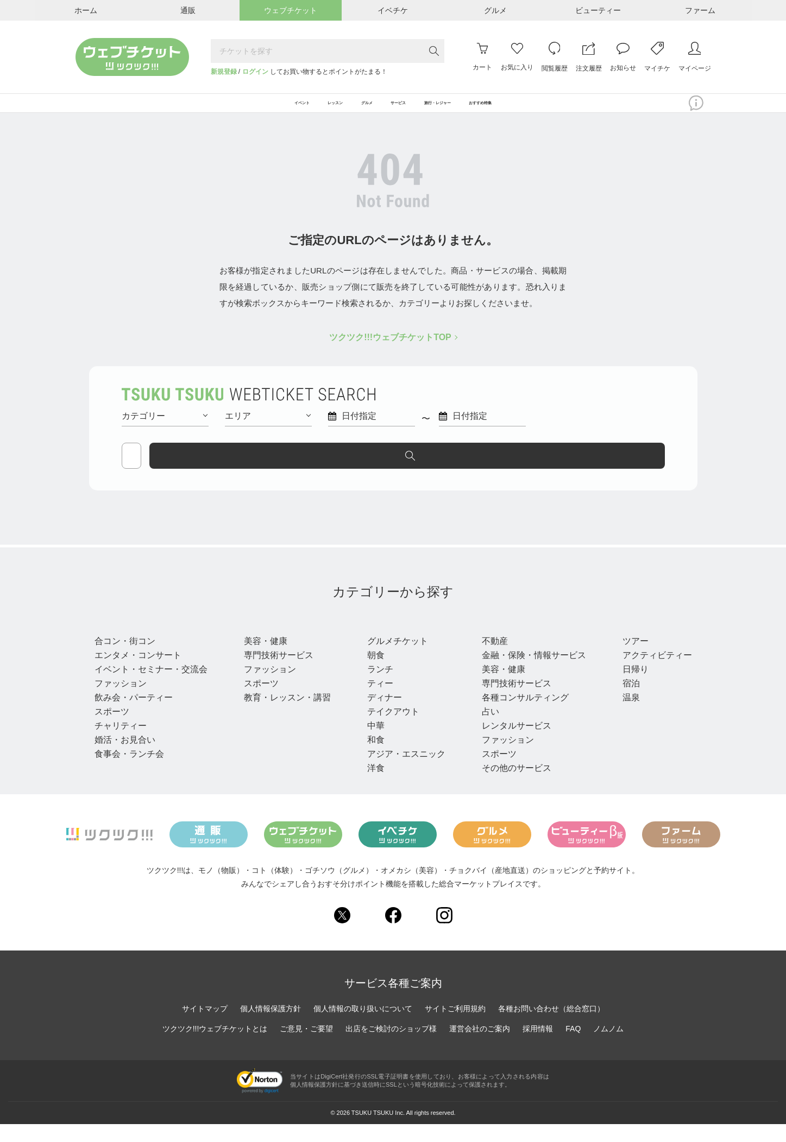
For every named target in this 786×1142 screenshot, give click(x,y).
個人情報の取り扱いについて (362, 1026)
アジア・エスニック (403, 771)
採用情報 (538, 1046)
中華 (372, 743)
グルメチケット (394, 658)
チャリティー (121, 743)
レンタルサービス (511, 743)
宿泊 (624, 700)
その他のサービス (511, 785)
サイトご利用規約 (455, 1026)
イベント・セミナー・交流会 (151, 686)
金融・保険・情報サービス (529, 672)
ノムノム (608, 1046)
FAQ (573, 1046)
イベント (116, 638)
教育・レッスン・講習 (285, 714)
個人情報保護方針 (270, 1026)
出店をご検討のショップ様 (391, 1046)
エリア (268, 428)
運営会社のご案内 (479, 1046)
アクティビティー (651, 672)
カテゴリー (164, 428)
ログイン (255, 71)
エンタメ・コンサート (138, 672)
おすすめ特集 (556, 109)
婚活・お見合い (125, 757)
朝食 (372, 672)
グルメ (380, 638)
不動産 (490, 658)
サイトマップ (205, 1026)
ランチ (377, 686)
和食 (372, 757)
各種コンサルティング (520, 714)
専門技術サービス (277, 672)
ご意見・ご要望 (306, 1046)
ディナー (381, 714)
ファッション (121, 700)
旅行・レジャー (654, 638)
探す (619, 468)
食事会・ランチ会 (129, 771)
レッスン (264, 638)
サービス (498, 638)
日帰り (629, 686)
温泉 (624, 714)
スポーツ (112, 728)
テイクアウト (390, 728)
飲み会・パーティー (134, 714)
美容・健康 (264, 658)
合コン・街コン (125, 658)
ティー (377, 700)
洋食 (372, 785)
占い (485, 728)
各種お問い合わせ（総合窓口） (551, 1026)
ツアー (629, 658)
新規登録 (224, 71)
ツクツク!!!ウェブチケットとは (215, 1046)
